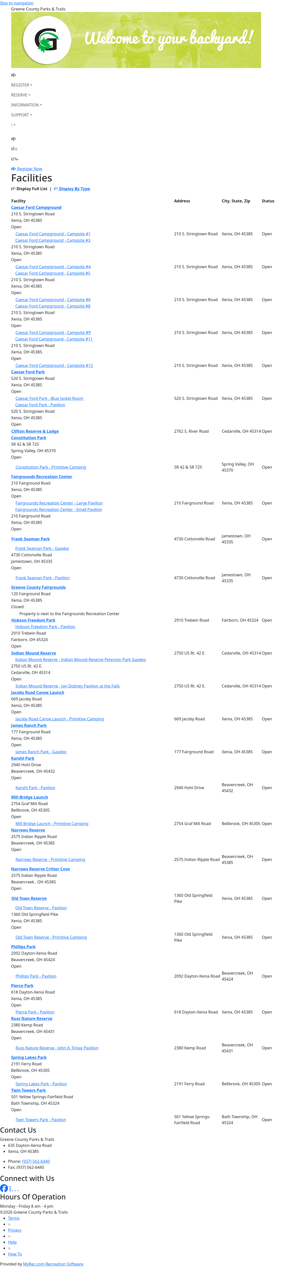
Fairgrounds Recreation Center (41, 476)
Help (12, 1242)
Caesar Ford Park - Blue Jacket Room (49, 398)
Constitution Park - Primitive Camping (50, 467)
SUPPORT (20, 115)
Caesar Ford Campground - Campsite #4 (53, 266)
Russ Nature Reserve (31, 1018)
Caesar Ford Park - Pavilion (40, 405)
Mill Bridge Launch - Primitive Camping (51, 823)
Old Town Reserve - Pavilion (41, 908)
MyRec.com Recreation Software (53, 1264)
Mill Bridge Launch (29, 797)
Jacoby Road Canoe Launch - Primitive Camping (59, 719)
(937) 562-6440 (36, 1161)
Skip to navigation (16, 3)
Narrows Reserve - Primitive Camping (50, 859)
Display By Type (72, 188)
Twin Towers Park (28, 1090)
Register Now (29, 168)
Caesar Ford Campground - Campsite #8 (52, 306)
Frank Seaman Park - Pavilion (42, 578)
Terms (13, 1218)
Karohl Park (22, 758)
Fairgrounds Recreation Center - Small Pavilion (58, 509)
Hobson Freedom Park (33, 620)
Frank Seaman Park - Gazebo (42, 548)
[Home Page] (26, 75)
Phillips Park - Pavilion (35, 976)
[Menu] (14, 159)
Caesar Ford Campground (36, 207)
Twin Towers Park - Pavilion (40, 1119)
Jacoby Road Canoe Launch (37, 692)
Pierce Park (22, 985)
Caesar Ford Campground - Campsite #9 (53, 332)
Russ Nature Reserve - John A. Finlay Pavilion (56, 1048)
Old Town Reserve (29, 898)
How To (15, 1254)
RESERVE (19, 95)
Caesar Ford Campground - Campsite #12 (54, 365)
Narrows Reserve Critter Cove (40, 869)
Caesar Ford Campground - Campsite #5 (52, 273)
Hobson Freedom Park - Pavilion (45, 626)
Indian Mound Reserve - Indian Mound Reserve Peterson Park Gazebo (80, 659)
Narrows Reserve (28, 830)
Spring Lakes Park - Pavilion (41, 1084)
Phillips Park (23, 946)
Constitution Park (28, 437)
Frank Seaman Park (30, 539)
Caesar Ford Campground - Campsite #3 (52, 240)
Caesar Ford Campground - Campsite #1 (53, 234)
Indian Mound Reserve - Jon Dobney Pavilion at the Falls (67, 686)
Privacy (14, 1230)
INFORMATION (25, 105)
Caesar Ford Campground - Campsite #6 (53, 299)
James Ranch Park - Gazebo (40, 752)
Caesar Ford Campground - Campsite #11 (54, 339)
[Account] (26, 125)
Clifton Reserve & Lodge (35, 431)
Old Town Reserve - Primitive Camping (51, 937)
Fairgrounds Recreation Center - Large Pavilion (59, 503)
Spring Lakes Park (29, 1057)
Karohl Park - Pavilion (35, 787)
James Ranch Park (29, 725)
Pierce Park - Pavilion (34, 1012)
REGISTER (20, 85)
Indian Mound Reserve (33, 653)
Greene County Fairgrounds (38, 587)
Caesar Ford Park (28, 372)
